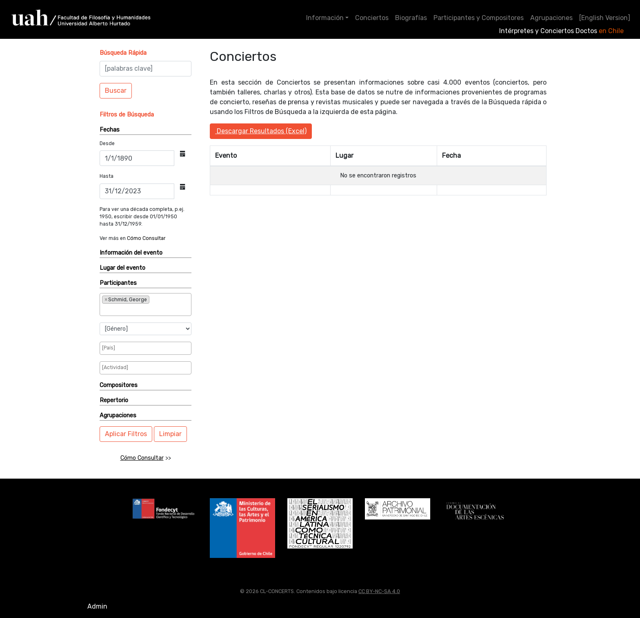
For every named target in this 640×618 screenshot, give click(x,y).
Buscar (116, 90)
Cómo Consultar (146, 238)
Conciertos (372, 18)
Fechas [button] (110, 129)
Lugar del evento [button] (122, 267)
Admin (97, 606)
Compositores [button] (119, 385)
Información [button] (325, 18)
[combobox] (145, 304)
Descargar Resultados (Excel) (261, 131)
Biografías (411, 18)
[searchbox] (129, 309)
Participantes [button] (118, 283)
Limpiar (170, 434)
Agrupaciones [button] (118, 415)
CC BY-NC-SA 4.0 (379, 591)
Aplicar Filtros (126, 434)
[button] (123, 52)
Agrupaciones (551, 18)
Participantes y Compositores (478, 18)
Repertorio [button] (114, 400)
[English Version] (604, 18)
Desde (107, 143)
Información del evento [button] (131, 252)
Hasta (106, 176)
